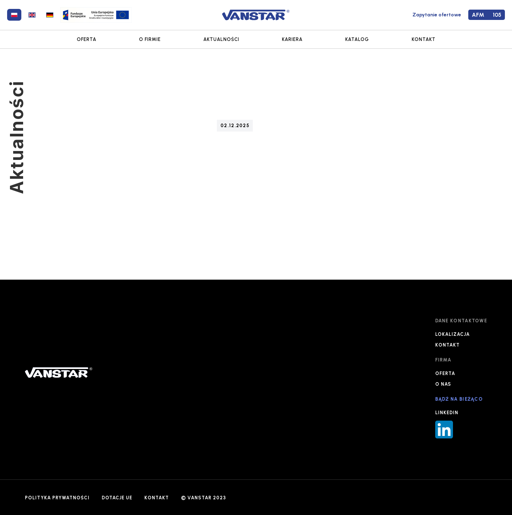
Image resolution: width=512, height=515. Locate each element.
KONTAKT (424, 39)
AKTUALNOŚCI (221, 39)
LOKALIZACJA (452, 334)
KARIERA (292, 39)
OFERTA (86, 39)
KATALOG (357, 39)
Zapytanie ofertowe (436, 15)
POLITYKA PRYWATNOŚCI (57, 497)
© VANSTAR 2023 (203, 497)
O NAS (443, 384)
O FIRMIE (150, 39)
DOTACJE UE (117, 497)
